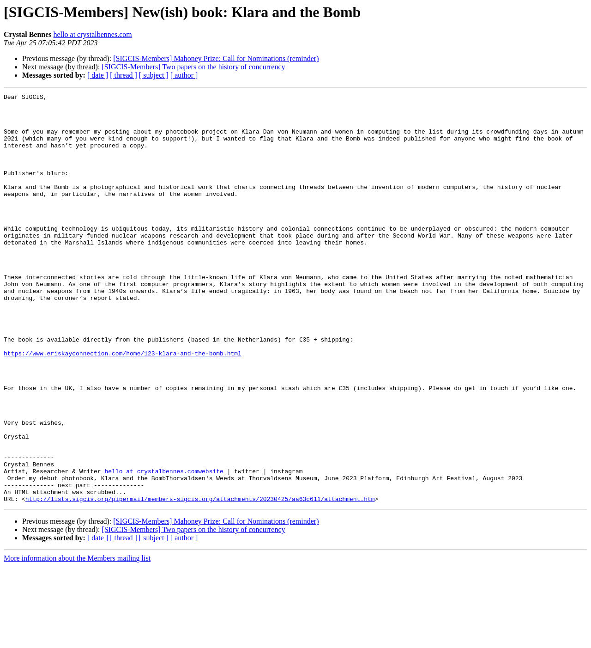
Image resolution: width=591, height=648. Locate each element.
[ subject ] (154, 75)
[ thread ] (123, 75)
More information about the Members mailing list (77, 640)
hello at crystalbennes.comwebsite (163, 547)
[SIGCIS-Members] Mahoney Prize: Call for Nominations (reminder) (216, 58)
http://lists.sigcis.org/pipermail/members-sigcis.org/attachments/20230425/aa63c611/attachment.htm (200, 580)
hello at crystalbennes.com (93, 34)
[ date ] (97, 75)
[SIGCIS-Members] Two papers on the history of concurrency (193, 67)
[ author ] (184, 75)
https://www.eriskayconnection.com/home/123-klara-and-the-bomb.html (122, 406)
